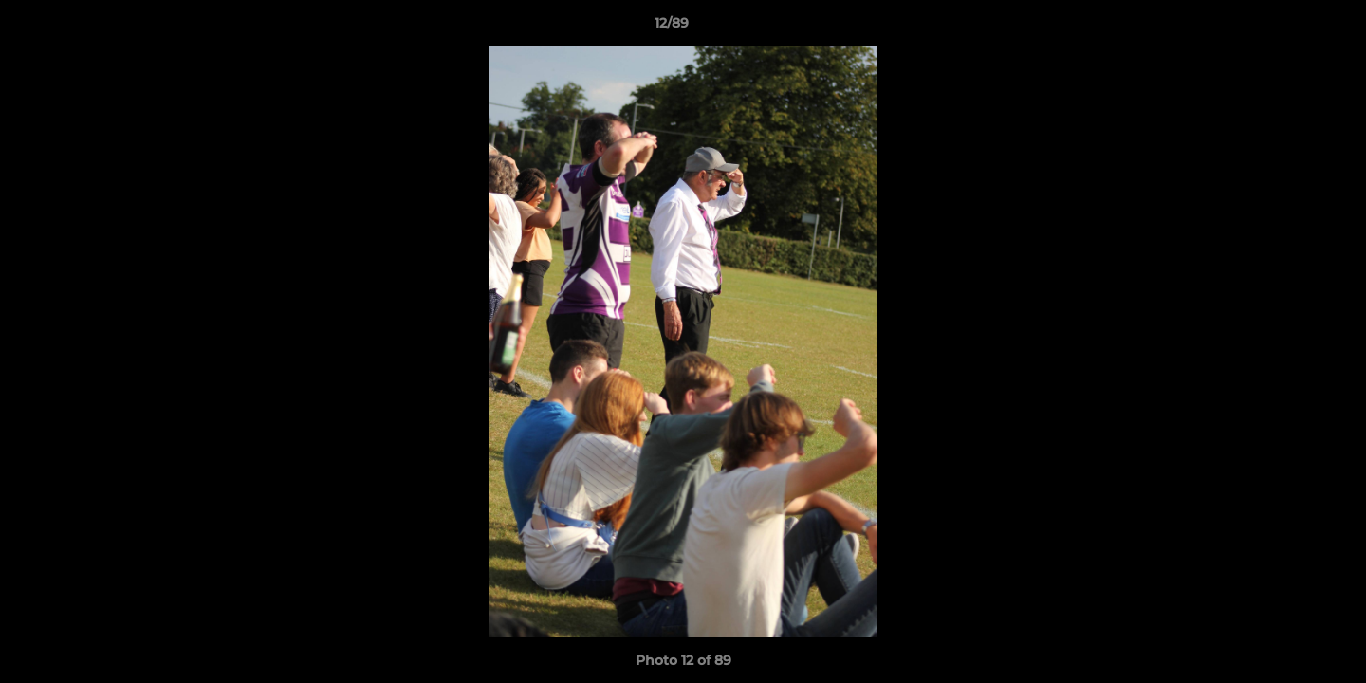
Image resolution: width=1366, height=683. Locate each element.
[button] (1286, 27)
